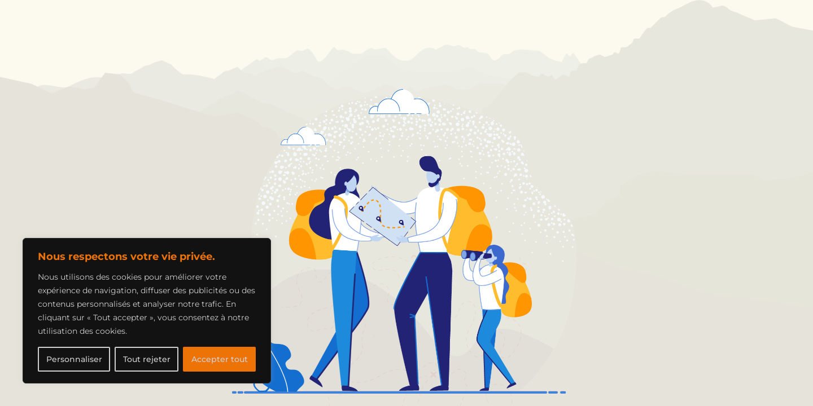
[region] (147, 310)
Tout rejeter (147, 359)
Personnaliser (74, 359)
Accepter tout (219, 359)
